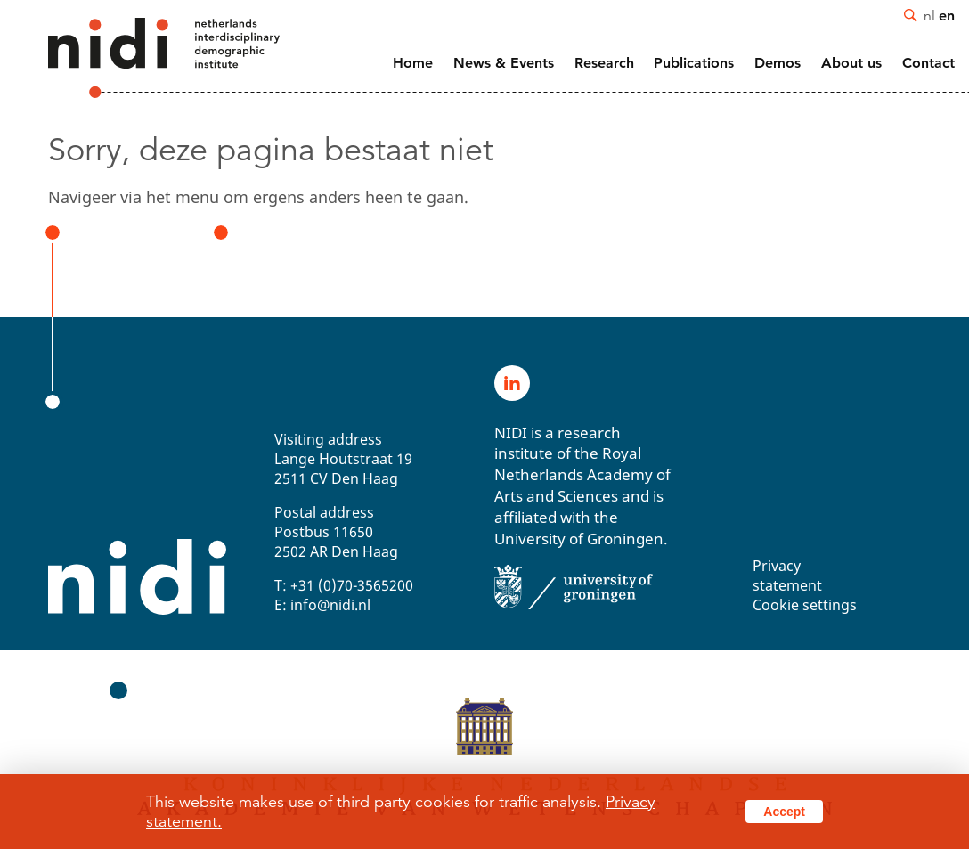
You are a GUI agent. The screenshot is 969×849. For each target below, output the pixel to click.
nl (929, 15)
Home (413, 62)
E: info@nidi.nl (322, 605)
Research (604, 62)
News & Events (503, 62)
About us (851, 62)
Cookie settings (805, 605)
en (947, 15)
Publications (694, 62)
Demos (777, 62)
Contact (928, 62)
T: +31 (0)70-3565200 (343, 585)
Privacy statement (787, 575)
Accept (784, 811)
